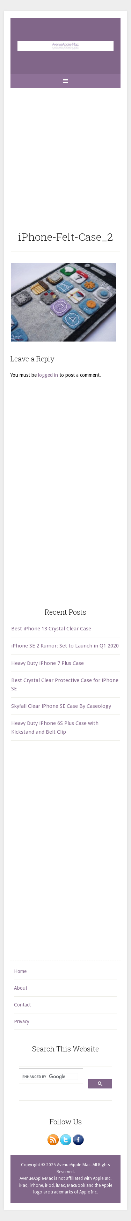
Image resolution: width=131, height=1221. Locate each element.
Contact (22, 1004)
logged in (48, 375)
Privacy (21, 1021)
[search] (50, 1076)
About (20, 988)
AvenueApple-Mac (65, 46)
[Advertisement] (65, 153)
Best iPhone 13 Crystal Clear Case (51, 629)
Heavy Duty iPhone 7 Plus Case (47, 663)
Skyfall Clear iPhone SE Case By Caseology (61, 706)
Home (20, 971)
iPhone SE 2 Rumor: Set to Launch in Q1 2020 (65, 646)
